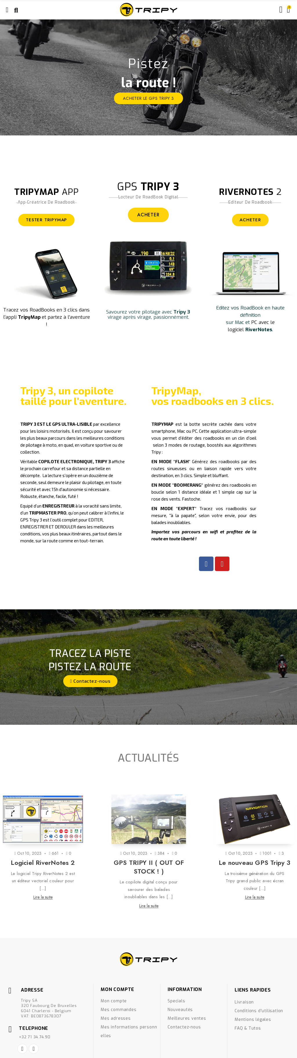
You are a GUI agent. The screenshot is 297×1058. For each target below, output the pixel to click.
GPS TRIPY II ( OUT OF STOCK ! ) (149, 867)
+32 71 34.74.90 (34, 1037)
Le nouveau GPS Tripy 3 (254, 862)
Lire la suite (43, 897)
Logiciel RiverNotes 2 (43, 862)
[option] (148, 77)
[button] (90, 681)
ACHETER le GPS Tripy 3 (148, 98)
